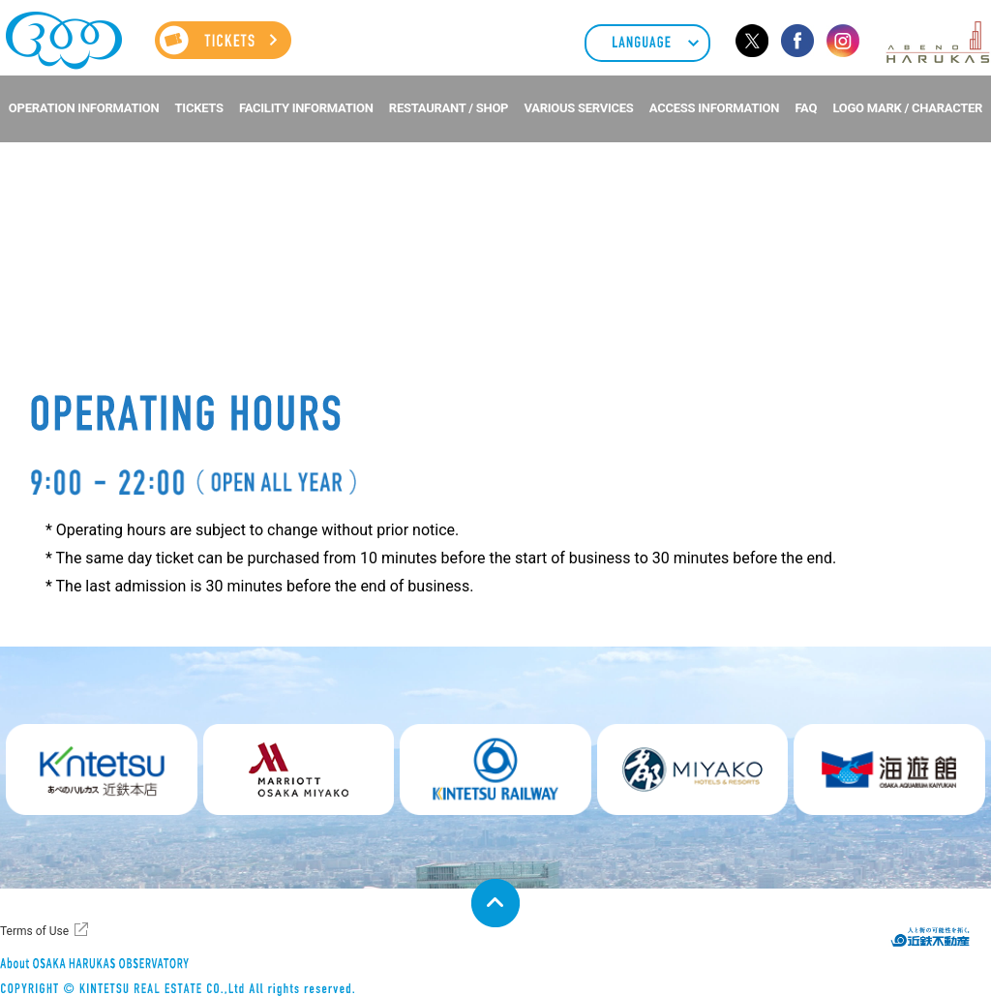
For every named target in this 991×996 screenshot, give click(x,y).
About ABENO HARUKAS (83, 962)
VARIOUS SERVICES (578, 108)
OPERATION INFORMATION (84, 108)
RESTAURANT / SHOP (448, 108)
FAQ (806, 108)
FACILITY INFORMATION (306, 108)
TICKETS (199, 108)
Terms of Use (34, 931)
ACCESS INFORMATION (714, 108)
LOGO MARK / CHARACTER (907, 108)
